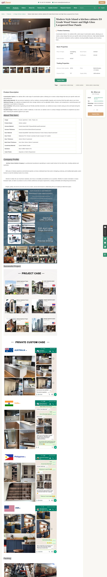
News (75, 7)
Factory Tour (41, 7)
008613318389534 (98, 101)
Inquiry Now (60, 80)
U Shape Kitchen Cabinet (19, 14)
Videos (24, 7)
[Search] (94, 8)
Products (15, 7)
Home (8, 7)
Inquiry (102, 2)
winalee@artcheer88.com (63, 2)
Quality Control (52, 7)
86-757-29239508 (46, 2)
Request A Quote (66, 7)
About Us (31, 7)
